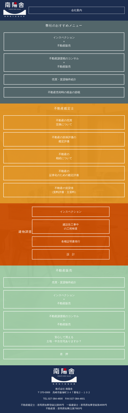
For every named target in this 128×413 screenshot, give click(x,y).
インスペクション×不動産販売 (64, 299)
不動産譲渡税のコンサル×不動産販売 (64, 320)
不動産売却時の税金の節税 (64, 92)
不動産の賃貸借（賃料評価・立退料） (64, 190)
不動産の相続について (64, 156)
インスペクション (71, 211)
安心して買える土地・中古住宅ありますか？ (64, 339)
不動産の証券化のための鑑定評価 (64, 173)
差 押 (64, 354)
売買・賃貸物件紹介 (64, 282)
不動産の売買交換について (64, 122)
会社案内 (76, 10)
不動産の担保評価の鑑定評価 (64, 139)
